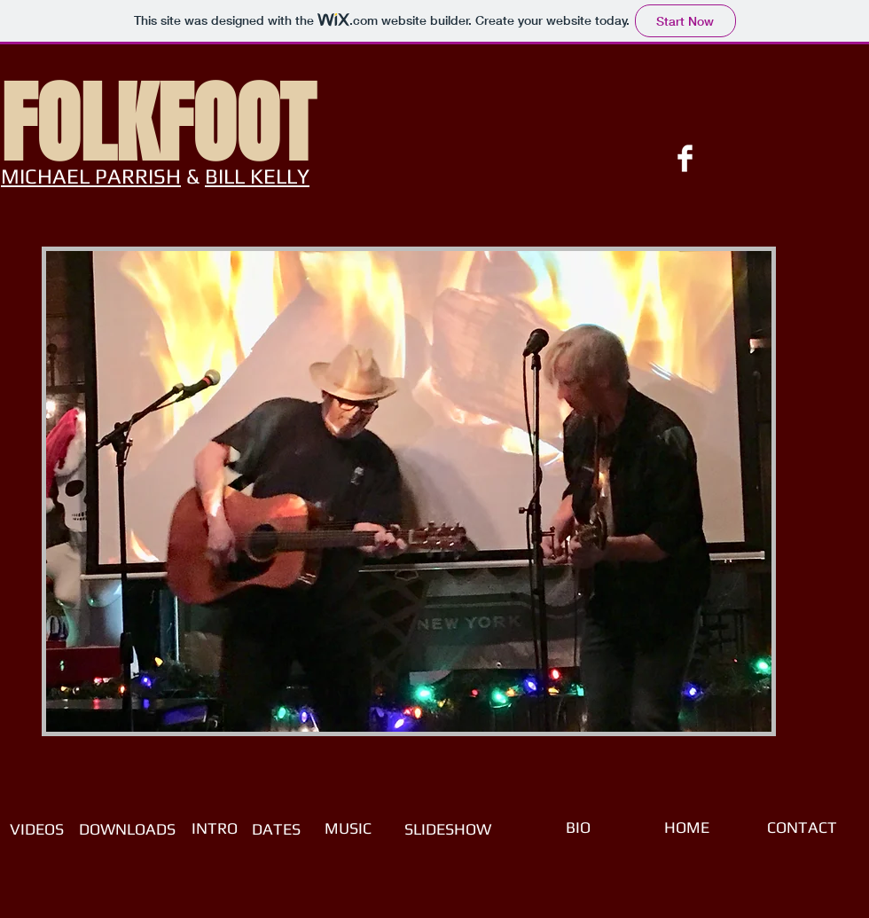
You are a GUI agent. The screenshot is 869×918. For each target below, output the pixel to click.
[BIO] (578, 827)
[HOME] (686, 827)
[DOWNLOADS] (126, 829)
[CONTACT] (801, 827)
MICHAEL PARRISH (91, 176)
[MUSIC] (348, 828)
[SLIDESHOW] (447, 829)
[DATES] (276, 829)
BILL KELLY (257, 176)
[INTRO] (214, 828)
